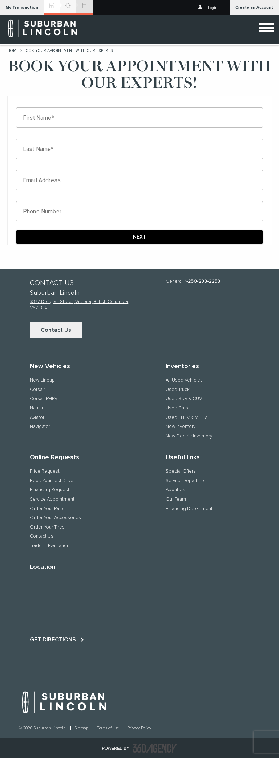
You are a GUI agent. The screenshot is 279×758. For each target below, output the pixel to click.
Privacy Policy (139, 728)
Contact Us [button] (56, 330)
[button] (22, 7)
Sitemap (81, 728)
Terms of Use (108, 728)
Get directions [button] (53, 640)
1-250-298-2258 (202, 281)
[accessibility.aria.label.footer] (155, 748)
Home (13, 51)
